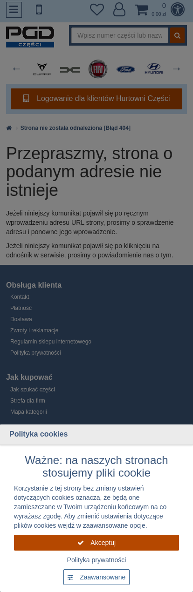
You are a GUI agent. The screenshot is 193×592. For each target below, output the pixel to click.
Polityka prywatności (96, 560)
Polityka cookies (38, 434)
